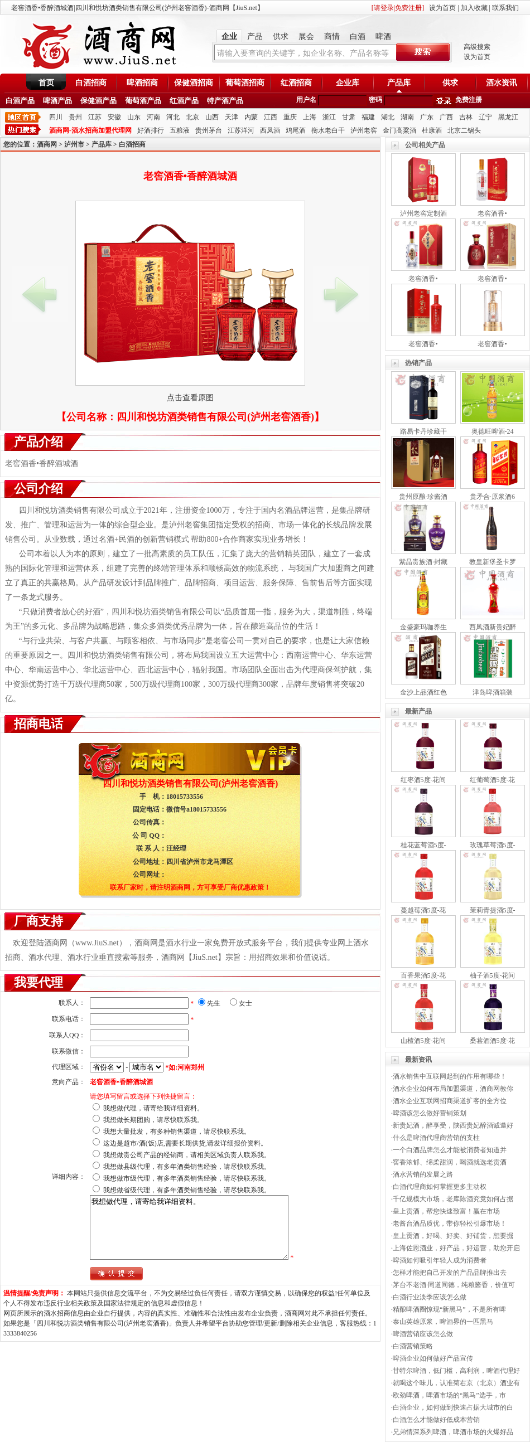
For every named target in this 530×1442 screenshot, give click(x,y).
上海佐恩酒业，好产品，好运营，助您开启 (456, 1248)
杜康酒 (432, 130)
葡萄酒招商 (244, 83)
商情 (332, 36)
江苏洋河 (241, 130)
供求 (280, 36)
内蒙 (251, 117)
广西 (446, 117)
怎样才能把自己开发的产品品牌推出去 (450, 1272)
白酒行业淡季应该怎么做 (429, 1297)
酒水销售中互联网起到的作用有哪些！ (450, 1076)
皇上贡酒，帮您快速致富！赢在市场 (446, 1211)
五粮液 (180, 130)
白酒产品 (20, 100)
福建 (368, 117)
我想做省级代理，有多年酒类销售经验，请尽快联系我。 (187, 1190)
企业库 (347, 83)
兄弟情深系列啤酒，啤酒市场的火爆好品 (453, 1432)
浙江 (329, 117)
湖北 (387, 117)
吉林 (466, 117)
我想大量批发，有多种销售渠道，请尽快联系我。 (176, 1131)
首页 (46, 83)
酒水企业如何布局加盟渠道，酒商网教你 (453, 1089)
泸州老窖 (363, 130)
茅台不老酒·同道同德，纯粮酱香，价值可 (454, 1285)
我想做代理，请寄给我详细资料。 (153, 1108)
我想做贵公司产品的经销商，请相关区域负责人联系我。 (187, 1155)
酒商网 (47, 144)
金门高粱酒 (399, 130)
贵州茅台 (208, 130)
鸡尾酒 (296, 130)
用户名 (306, 100)
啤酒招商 (142, 83)
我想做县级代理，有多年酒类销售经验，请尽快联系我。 (187, 1167)
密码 (375, 100)
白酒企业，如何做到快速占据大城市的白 (453, 1407)
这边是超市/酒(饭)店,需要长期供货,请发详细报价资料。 (185, 1143)
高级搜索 (477, 47)
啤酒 (383, 36)
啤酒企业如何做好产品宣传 (433, 1358)
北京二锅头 (464, 130)
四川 (55, 117)
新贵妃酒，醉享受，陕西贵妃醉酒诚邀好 (453, 1125)
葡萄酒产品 (143, 100)
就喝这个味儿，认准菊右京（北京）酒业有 (456, 1383)
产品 (255, 36)
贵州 (75, 117)
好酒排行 (150, 130)
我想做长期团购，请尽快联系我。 (153, 1120)
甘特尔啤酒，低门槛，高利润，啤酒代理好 (456, 1371)
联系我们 (505, 8)
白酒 (357, 36)
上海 (309, 117)
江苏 (95, 117)
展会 (306, 36)
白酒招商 (91, 83)
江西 (270, 117)
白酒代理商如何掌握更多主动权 (439, 1187)
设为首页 (442, 8)
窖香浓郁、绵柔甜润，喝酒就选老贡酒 (450, 1162)
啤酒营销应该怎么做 (423, 1334)
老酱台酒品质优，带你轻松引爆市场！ (450, 1223)
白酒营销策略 (413, 1346)
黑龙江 (508, 117)
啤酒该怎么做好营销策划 (429, 1113)
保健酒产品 (98, 100)
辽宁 (485, 117)
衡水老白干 (328, 130)
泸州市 (74, 144)
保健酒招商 (193, 83)
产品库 (399, 83)
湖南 (407, 117)
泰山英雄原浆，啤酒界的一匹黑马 (443, 1322)
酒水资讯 (501, 83)
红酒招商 (296, 83)
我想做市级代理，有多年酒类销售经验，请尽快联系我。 (187, 1178)
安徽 (114, 117)
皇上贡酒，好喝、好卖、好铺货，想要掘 (453, 1236)
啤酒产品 (57, 100)
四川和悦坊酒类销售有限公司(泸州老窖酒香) (215, 417)
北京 (192, 117)
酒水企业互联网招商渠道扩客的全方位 (450, 1101)
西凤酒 (270, 130)
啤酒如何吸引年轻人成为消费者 (439, 1260)
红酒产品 (184, 100)
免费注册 (468, 100)
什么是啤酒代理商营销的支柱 (436, 1138)
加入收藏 (474, 8)
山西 (212, 117)
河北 (173, 117)
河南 (153, 117)
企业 (229, 36)
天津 (231, 117)
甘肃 (348, 117)
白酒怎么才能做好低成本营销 (436, 1420)
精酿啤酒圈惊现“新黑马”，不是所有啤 (449, 1309)
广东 (426, 117)
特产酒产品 (225, 100)
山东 (134, 117)
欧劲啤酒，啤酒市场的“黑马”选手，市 (449, 1395)
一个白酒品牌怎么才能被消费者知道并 (450, 1150)
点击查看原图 (190, 398)
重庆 (290, 117)
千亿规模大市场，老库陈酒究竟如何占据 (453, 1199)
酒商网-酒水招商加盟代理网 (90, 130)
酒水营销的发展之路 (423, 1174)
